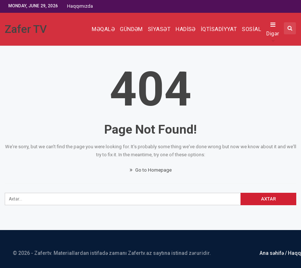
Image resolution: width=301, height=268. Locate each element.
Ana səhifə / (273, 253)
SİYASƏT (159, 29)
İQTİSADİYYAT (219, 29)
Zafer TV (26, 29)
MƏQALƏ (103, 29)
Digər (273, 29)
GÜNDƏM (131, 29)
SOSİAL (251, 29)
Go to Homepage (151, 170)
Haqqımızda (80, 6)
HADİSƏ (186, 29)
